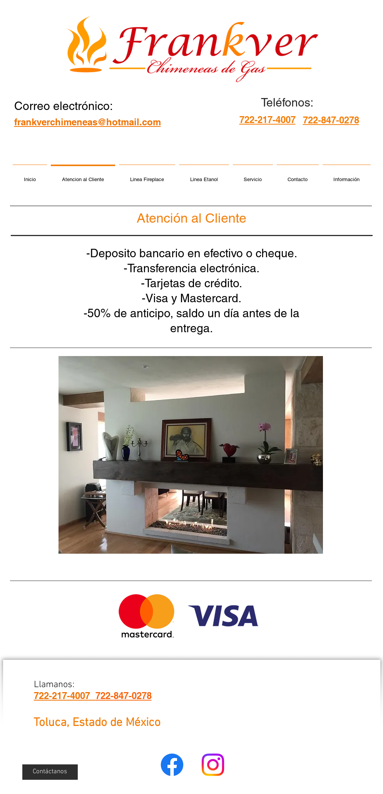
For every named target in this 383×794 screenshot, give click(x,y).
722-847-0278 (123, 695)
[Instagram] (213, 765)
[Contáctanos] (50, 772)
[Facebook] (172, 765)
